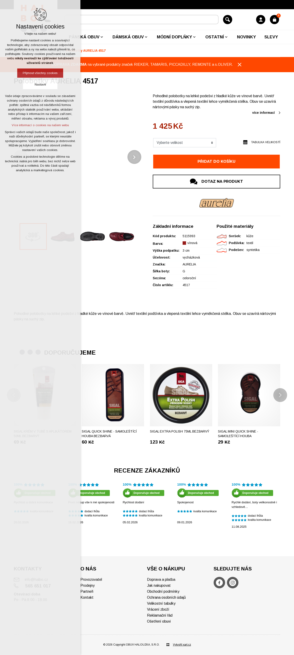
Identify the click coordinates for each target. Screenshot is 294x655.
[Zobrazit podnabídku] (101, 37)
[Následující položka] (134, 157)
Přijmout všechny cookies (40, 73)
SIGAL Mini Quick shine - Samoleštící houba (238, 434)
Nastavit (40, 84)
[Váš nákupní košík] (274, 19)
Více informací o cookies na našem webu (40, 125)
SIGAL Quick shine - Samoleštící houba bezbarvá (109, 434)
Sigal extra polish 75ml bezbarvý (179, 431)
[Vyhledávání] (227, 19)
